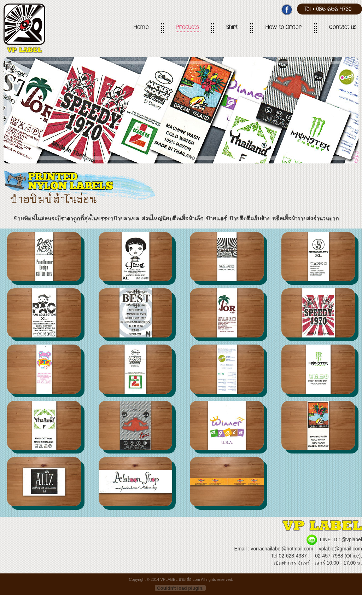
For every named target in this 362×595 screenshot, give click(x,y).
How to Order (283, 27)
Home (141, 27)
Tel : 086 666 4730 (327, 9)
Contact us (342, 27)
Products (187, 27)
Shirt (232, 27)
